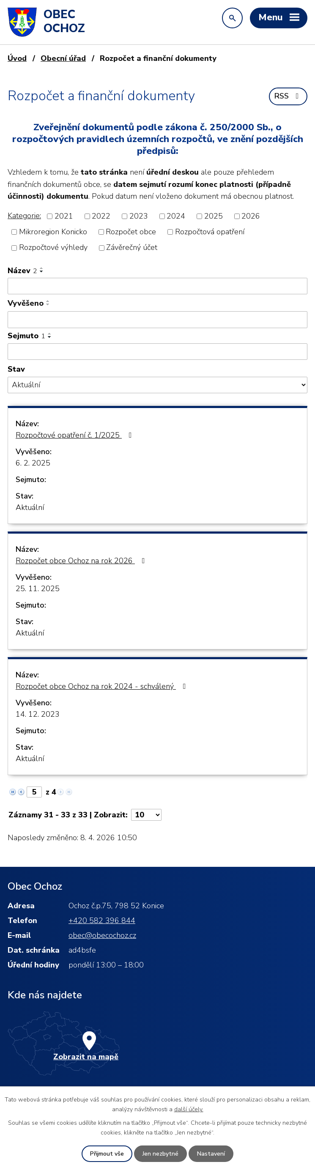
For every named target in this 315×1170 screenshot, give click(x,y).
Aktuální (30, 507)
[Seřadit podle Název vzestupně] (42, 268)
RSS (288, 96)
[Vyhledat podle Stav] (157, 385)
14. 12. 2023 (38, 714)
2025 (213, 216)
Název (22, 271)
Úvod (17, 58)
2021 (64, 216)
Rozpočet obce (131, 232)
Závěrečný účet (131, 248)
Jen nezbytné (160, 1154)
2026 (250, 216)
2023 (138, 216)
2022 (101, 216)
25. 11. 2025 (38, 589)
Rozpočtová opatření (209, 232)
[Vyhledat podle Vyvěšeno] (157, 319)
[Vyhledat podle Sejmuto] (157, 351)
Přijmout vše (107, 1154)
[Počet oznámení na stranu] (146, 815)
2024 (176, 216)
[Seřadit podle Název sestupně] (42, 271)
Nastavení (211, 1154)
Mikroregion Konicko (53, 232)
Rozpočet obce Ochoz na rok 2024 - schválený (102, 686)
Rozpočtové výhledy (53, 248)
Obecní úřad (63, 58)
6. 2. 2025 (33, 463)
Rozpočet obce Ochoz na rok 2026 (82, 561)
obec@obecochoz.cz (102, 935)
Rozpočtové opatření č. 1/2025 (75, 435)
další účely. (188, 1109)
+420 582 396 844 (101, 920)
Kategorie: (24, 216)
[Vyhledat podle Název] (157, 286)
